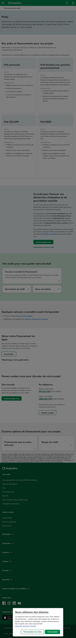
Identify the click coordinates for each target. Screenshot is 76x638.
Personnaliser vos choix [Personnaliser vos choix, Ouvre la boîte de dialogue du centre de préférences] (32, 632)
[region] (38, 622)
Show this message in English (25, 626)
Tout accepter (52, 632)
